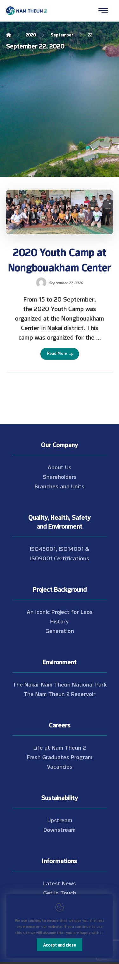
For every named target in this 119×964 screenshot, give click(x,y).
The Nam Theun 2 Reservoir (59, 693)
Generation (59, 630)
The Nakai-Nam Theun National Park (60, 684)
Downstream (59, 829)
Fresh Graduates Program (59, 757)
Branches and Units (59, 486)
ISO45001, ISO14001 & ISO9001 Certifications (59, 553)
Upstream (59, 820)
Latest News (59, 883)
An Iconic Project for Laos (60, 611)
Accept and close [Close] (59, 944)
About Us (59, 467)
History (59, 621)
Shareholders (59, 476)
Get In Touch (59, 892)
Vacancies (59, 766)
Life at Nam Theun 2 (59, 747)
